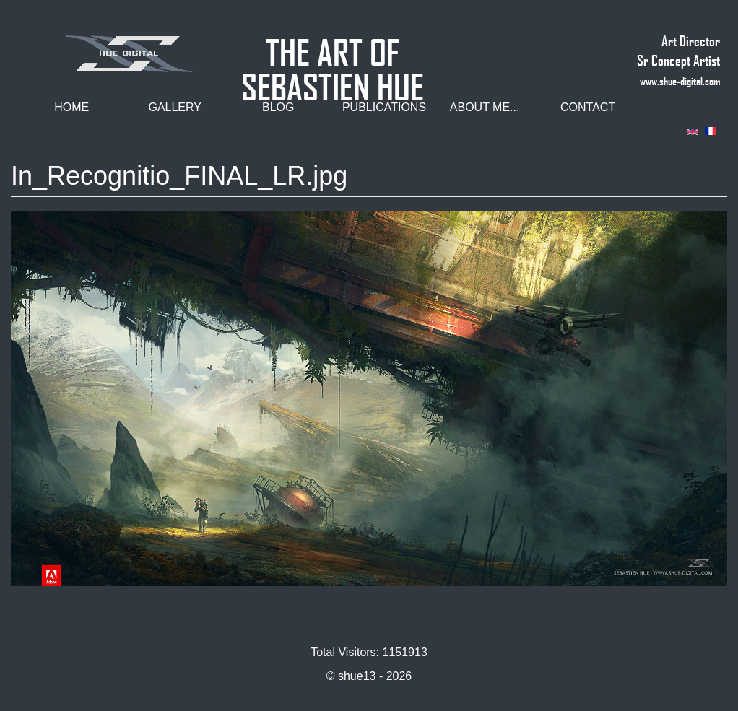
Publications (384, 107)
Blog (278, 107)
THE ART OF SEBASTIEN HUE (332, 46)
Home (71, 107)
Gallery (174, 107)
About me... (485, 107)
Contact (587, 107)
